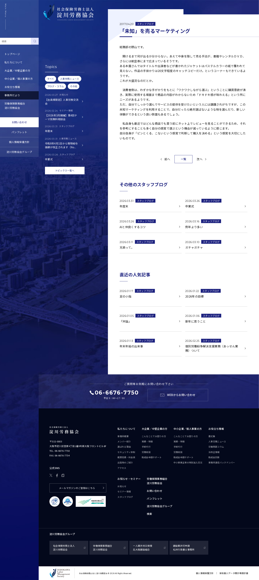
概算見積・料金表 (126, 457)
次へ (200, 159)
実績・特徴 (147, 441)
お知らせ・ (129, 479)
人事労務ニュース (217, 441)
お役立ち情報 (12, 87)
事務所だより (12, 95)
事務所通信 (221, 462)
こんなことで (154, 436)
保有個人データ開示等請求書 (233, 573)
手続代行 (146, 446)
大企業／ (154, 429)
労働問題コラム (216, 446)
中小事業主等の (188, 462)
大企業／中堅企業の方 (17, 70)
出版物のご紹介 (125, 462)
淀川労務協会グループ (19, 152)
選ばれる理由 (124, 446)
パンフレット (19, 132)
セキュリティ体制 (126, 452)
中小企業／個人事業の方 (18, 78)
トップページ (12, 54)
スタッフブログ (52, 58)
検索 (149, 514)
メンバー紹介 (124, 441)
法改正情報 (214, 452)
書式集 (211, 436)
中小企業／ (188, 429)
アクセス (121, 467)
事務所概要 (123, 436)
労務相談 (146, 452)
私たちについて (13, 62)
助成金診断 (214, 457)
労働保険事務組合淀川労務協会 (14, 106)
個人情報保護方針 (19, 142)
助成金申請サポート (152, 457)
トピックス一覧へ (64, 170)
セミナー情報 (51, 50)
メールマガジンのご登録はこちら (77, 488)
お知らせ (48, 42)
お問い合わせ (19, 122)
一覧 (183, 159)
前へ (167, 159)
